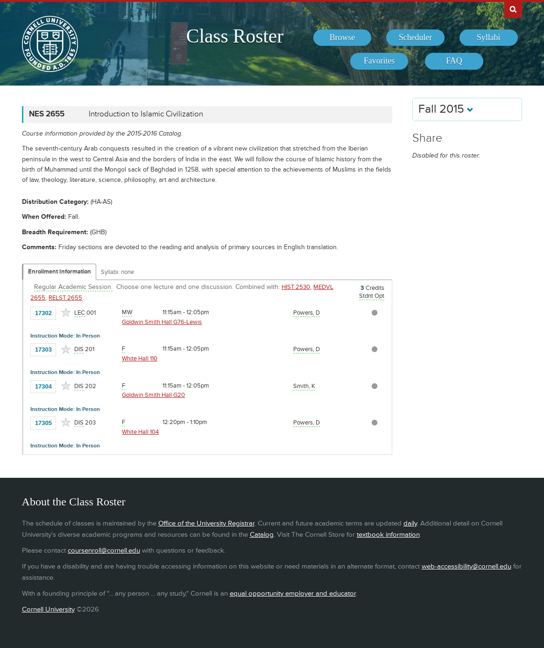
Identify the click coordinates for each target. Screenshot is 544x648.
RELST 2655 (65, 298)
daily (410, 523)
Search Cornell (513, 9)
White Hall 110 (139, 358)
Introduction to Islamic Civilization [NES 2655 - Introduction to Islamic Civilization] (146, 114)
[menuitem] (342, 37)
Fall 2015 (445, 109)
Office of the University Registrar (206, 523)
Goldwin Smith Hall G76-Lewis (162, 322)
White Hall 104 (140, 432)
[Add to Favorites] (66, 312)
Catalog (262, 534)
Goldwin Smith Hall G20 (153, 395)
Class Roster (234, 36)
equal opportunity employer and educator (293, 593)
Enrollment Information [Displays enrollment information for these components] (59, 271)
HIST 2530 (296, 287)
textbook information (388, 534)
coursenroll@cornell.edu (104, 550)
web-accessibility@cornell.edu (466, 566)
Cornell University (48, 609)
